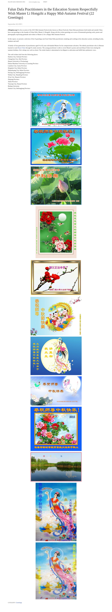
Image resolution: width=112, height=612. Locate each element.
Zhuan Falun (21, 48)
